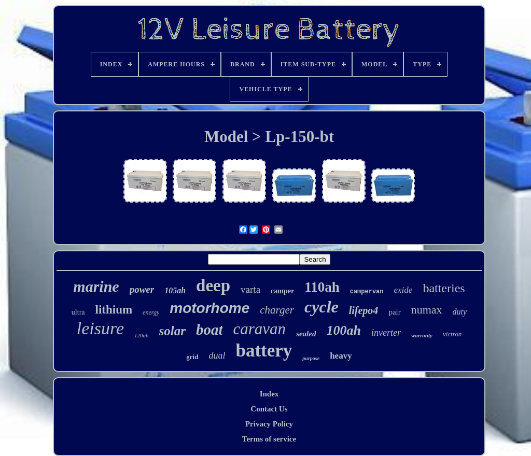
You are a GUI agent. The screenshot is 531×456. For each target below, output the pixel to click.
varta (250, 289)
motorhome (209, 308)
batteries (444, 288)
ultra (78, 312)
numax (426, 309)
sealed (306, 334)
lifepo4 (364, 310)
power (142, 289)
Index (269, 394)
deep (213, 285)
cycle (321, 306)
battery (263, 350)
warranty (421, 335)
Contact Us (268, 409)
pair (394, 312)
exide (403, 290)
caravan (259, 329)
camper (282, 291)
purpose (310, 358)
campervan (367, 291)
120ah (141, 335)
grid (192, 357)
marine (96, 286)
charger (277, 310)
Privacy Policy (269, 424)
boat (209, 329)
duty (460, 311)
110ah (322, 287)
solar (172, 331)
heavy (341, 356)
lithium (114, 309)
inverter (386, 332)
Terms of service (269, 439)
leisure (100, 328)
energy (151, 312)
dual (216, 355)
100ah (343, 330)
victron (452, 334)
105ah (175, 290)
